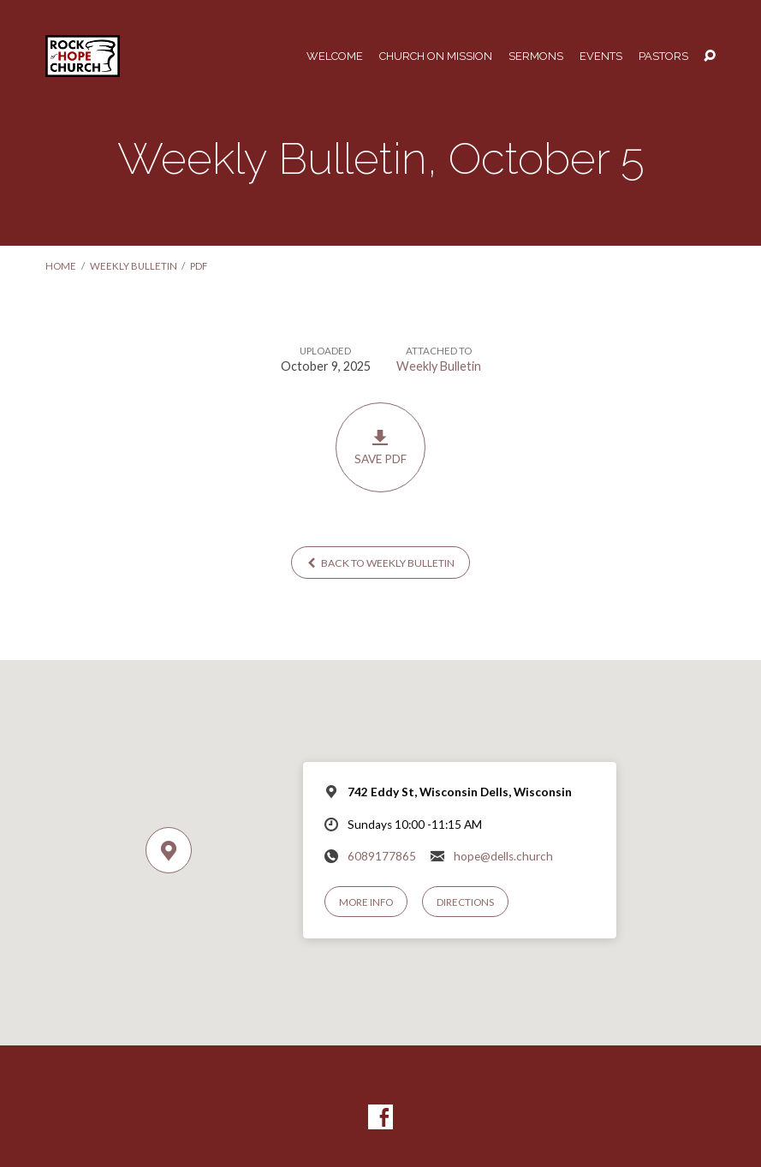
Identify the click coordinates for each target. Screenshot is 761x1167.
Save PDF (380, 447)
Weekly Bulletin (133, 265)
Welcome (334, 57)
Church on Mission (435, 57)
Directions (465, 902)
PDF (198, 265)
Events (601, 57)
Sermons (535, 57)
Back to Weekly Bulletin (380, 563)
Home (60, 265)
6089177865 (382, 856)
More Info (366, 902)
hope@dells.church (503, 856)
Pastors (663, 57)
